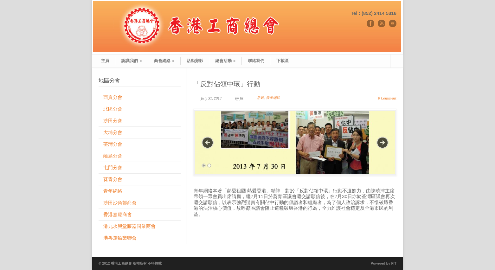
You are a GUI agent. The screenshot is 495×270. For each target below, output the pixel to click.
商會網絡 (164, 60)
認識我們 (131, 60)
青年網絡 (273, 98)
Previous (208, 143)
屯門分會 (112, 167)
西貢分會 (112, 97)
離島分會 (112, 155)
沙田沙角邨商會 (120, 202)
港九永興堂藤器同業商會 (129, 226)
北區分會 (112, 109)
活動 (260, 98)
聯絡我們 (256, 60)
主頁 (105, 60)
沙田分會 (112, 120)
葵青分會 (112, 179)
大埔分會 (112, 132)
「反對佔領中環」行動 (227, 84)
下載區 (282, 60)
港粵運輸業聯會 (120, 238)
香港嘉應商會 (117, 214)
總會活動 (225, 60)
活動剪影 (195, 60)
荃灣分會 (112, 144)
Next (382, 143)
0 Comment (387, 98)
